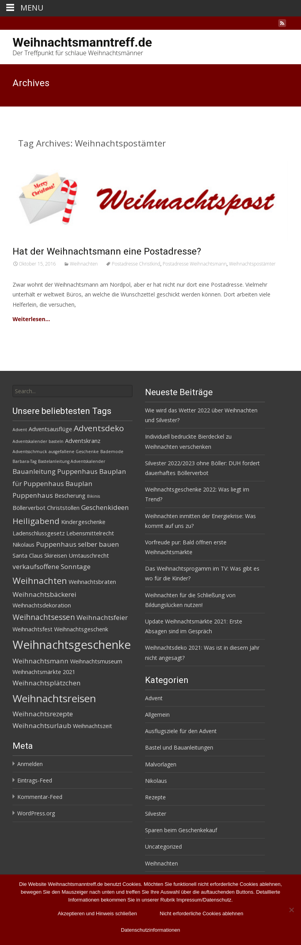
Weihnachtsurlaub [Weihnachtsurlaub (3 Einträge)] (42, 725)
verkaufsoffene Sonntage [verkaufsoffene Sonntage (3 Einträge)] (52, 566)
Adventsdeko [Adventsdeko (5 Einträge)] (99, 428)
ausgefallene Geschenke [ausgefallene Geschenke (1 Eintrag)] (74, 451)
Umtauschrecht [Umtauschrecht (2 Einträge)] (89, 555)
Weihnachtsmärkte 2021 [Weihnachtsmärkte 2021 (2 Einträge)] (44, 672)
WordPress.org (36, 813)
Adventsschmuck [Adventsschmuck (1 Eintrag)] (30, 451)
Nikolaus (156, 780)
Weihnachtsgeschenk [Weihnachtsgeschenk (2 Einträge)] (81, 629)
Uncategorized (163, 846)
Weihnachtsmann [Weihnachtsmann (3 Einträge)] (41, 660)
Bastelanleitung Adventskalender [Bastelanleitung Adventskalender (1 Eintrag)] (71, 461)
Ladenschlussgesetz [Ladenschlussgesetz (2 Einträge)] (39, 533)
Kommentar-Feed (39, 796)
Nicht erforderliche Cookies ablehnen (201, 913)
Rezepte (155, 797)
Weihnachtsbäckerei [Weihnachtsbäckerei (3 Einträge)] (44, 594)
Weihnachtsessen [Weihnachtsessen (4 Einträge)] (44, 617)
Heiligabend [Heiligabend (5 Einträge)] (36, 520)
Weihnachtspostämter (252, 263)
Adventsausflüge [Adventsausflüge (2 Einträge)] (50, 429)
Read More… (67, 319)
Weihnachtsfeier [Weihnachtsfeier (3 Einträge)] (102, 617)
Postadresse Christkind (136, 263)
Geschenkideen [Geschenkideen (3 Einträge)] (105, 507)
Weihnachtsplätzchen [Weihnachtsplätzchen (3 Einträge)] (47, 682)
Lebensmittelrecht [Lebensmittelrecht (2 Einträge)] (90, 533)
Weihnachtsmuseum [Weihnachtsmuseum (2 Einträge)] (96, 661)
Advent (154, 698)
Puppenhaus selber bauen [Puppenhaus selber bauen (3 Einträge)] (77, 544)
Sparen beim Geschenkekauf (181, 830)
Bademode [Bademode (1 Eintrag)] (111, 451)
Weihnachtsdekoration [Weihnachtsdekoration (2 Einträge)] (42, 605)
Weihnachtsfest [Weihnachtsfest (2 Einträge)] (33, 629)
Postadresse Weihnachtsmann (195, 263)
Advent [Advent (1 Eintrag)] (20, 429)
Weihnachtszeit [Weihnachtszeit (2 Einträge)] (92, 726)
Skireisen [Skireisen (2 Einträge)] (55, 555)
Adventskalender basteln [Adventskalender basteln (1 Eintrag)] (38, 441)
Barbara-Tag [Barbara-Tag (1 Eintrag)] (24, 461)
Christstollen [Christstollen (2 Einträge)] (63, 507)
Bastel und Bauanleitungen (179, 747)
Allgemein (157, 714)
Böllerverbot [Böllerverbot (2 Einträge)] (29, 507)
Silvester (155, 813)
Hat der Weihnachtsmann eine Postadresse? (107, 251)
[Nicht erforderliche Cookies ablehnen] (291, 910)
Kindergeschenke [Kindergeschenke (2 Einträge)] (83, 522)
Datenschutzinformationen (150, 930)
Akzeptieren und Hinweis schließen (97, 913)
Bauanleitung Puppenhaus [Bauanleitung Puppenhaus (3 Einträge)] (55, 471)
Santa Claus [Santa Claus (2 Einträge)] (28, 555)
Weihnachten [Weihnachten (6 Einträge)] (40, 581)
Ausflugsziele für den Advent (181, 731)
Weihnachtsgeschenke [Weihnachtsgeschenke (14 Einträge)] (72, 644)
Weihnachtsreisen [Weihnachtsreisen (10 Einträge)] (54, 698)
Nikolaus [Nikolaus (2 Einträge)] (23, 544)
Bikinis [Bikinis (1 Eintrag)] (93, 496)
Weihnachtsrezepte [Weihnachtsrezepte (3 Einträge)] (43, 713)
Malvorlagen (160, 764)
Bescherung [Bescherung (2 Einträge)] (69, 495)
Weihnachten (84, 263)
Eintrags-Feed (34, 780)
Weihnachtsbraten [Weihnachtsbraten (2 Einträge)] (92, 581)
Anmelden (30, 764)
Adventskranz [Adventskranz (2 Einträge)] (82, 440)
